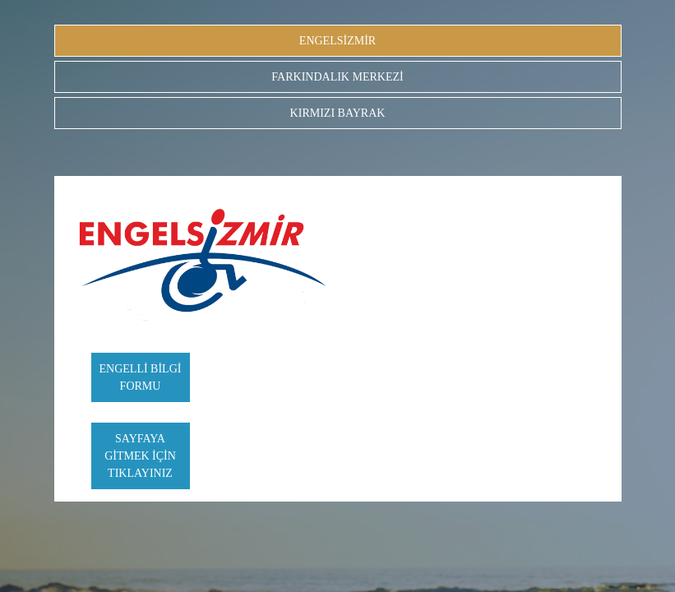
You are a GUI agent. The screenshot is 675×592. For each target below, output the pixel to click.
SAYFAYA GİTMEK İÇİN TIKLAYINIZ (140, 455)
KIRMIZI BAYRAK (338, 113)
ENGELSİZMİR (337, 41)
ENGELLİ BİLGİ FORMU (140, 377)
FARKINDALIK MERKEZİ (337, 77)
